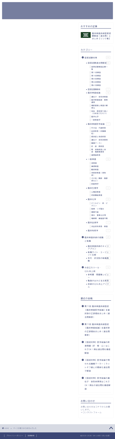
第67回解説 (96, 85)
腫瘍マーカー (96, 143)
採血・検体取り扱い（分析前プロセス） (99, 112)
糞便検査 (95, 166)
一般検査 (99, 159)
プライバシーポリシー (14, 435)
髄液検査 (95, 169)
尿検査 (94, 163)
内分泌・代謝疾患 (98, 128)
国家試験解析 (99, 89)
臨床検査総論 (99, 92)
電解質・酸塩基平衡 (99, 218)
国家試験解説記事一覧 (99, 68)
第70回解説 (96, 75)
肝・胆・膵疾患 (97, 146)
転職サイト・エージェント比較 (99, 253)
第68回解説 (96, 82)
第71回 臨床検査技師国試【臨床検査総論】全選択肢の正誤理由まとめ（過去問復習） (97, 329)
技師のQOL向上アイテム (99, 285)
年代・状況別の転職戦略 (99, 259)
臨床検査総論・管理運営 (99, 101)
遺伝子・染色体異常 (99, 140)
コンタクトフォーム (92, 412)
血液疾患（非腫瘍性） (98, 132)
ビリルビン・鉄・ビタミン (99, 204)
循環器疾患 (95, 155)
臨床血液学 (99, 222)
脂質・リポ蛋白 (97, 209)
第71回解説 (96, 72)
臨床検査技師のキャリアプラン (99, 247)
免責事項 (31, 435)
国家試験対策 (34, 6)
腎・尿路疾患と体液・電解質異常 (98, 150)
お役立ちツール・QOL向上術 (60, 6)
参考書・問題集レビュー (99, 275)
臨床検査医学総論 (99, 124)
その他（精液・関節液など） (99, 179)
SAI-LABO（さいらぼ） (13, 10)
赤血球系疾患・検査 (99, 226)
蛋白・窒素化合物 (98, 215)
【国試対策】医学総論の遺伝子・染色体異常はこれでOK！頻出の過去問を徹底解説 (98, 383)
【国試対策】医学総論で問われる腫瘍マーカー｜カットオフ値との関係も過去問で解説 (97, 365)
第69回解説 (96, 79)
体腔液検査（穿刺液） (98, 174)
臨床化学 (95, 116)
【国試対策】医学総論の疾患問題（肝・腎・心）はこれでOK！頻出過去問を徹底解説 (98, 347)
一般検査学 (95, 120)
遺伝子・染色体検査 (99, 97)
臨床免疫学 (99, 230)
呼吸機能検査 (96, 195)
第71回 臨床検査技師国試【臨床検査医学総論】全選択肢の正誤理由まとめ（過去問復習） (97, 311)
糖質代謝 (95, 212)
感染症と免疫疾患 (98, 136)
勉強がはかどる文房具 (99, 280)
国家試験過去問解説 (99, 63)
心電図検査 (95, 192)
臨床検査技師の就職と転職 (41, 12)
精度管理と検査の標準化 (99, 106)
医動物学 (95, 184)
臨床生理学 (99, 188)
